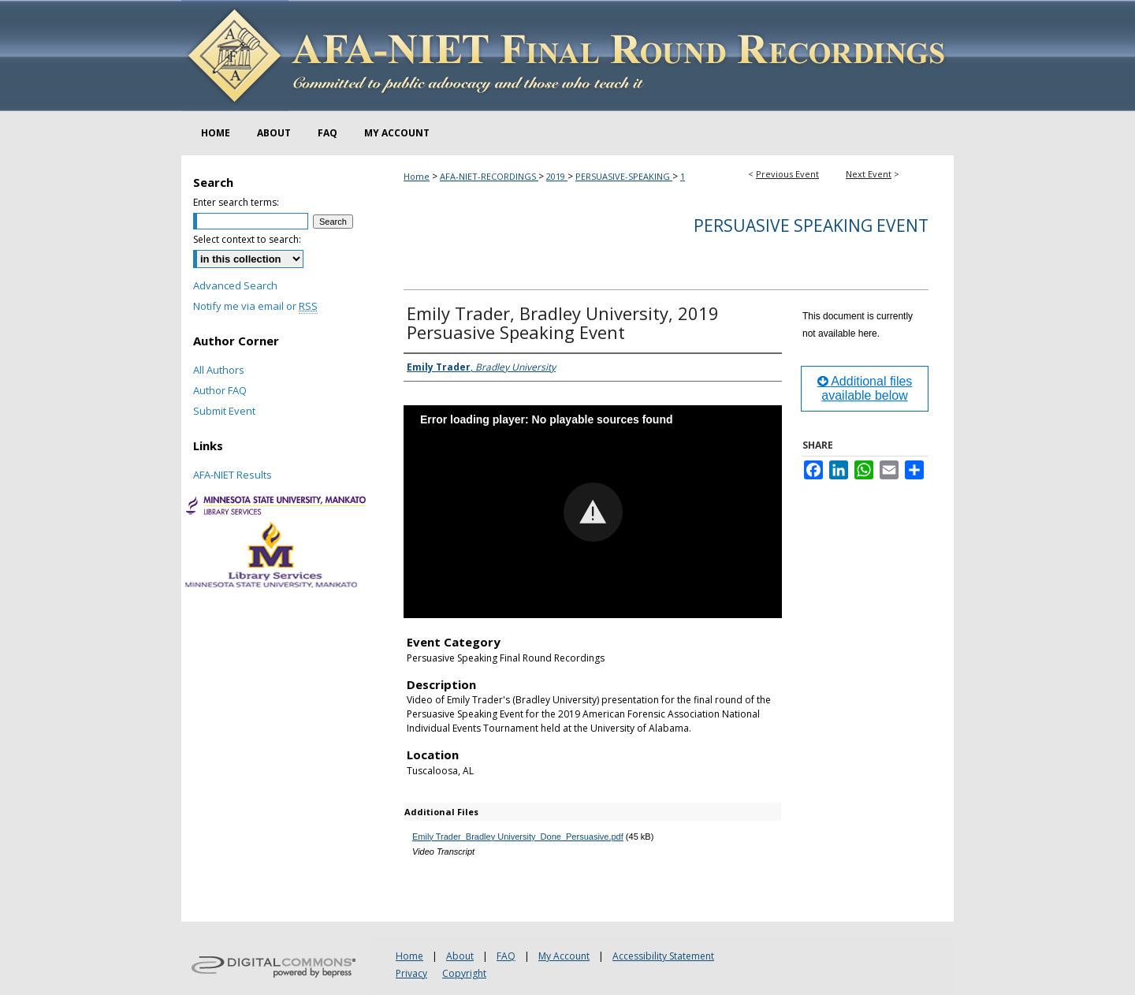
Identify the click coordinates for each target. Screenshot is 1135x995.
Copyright (464, 973)
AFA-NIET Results (232, 475)
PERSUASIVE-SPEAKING (623, 176)
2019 (557, 176)
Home (417, 176)
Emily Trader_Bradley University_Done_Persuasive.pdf (517, 836)
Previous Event (787, 174)
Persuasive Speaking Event (811, 225)
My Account (564, 956)
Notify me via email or (255, 306)
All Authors (218, 370)
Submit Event (224, 411)
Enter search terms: (236, 202)
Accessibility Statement (663, 956)
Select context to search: (247, 239)
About (460, 956)
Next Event (868, 174)
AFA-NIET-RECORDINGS (489, 176)
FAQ (506, 956)
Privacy (411, 973)
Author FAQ (220, 390)
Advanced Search (235, 285)
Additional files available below (865, 388)
